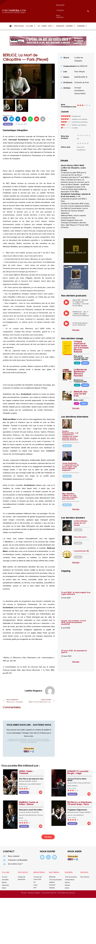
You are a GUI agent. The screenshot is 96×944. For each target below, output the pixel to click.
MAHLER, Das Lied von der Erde (80, 381)
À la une (30, 14)
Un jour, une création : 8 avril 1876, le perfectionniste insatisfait (73, 610)
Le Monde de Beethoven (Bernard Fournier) (80, 360)
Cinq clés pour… (81, 525)
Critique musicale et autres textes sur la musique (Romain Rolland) (81, 334)
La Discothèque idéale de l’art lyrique (80, 511)
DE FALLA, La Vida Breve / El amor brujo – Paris (79, 791)
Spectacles (19, 14)
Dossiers (82, 14)
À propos (53, 5)
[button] (30, 13)
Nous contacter (67, 5)
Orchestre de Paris (81, 70)
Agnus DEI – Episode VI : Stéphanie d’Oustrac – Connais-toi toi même (81, 290)
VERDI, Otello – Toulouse (26, 760)
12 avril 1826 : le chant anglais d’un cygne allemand (75, 581)
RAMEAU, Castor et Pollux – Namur (28, 791)
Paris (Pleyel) (79, 59)
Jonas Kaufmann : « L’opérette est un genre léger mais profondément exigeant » (70, 454)
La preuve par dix (81, 539)
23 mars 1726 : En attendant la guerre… (74, 639)
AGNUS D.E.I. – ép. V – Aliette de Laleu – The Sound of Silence (81, 301)
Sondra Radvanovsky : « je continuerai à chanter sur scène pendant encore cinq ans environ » (70, 423)
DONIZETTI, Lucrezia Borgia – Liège (77, 760)
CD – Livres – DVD (46, 14)
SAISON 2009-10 (80, 65)
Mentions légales (34, 880)
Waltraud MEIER (79, 81)
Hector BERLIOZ (80, 54)
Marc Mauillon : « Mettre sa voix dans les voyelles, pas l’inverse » (70, 484)
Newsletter (42, 5)
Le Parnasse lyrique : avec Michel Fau (80, 312)
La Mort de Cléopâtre (78, 47)
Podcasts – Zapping (65, 14)
